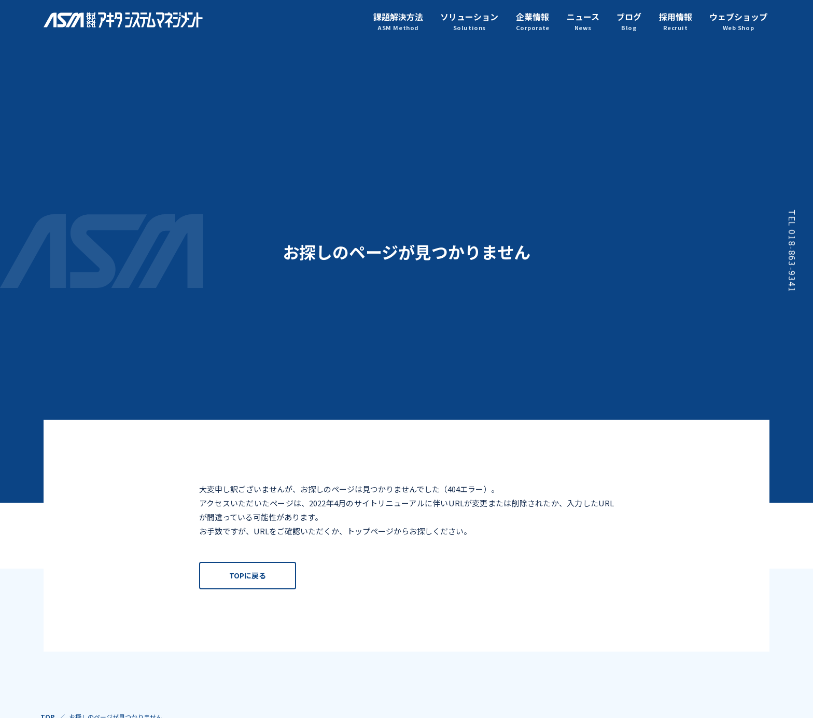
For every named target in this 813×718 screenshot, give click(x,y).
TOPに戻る (247, 577)
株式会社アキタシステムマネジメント (124, 19)
